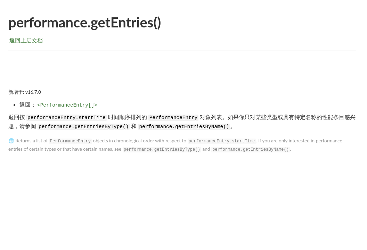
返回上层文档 (26, 40)
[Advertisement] (182, 75)
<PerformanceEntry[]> (67, 105)
